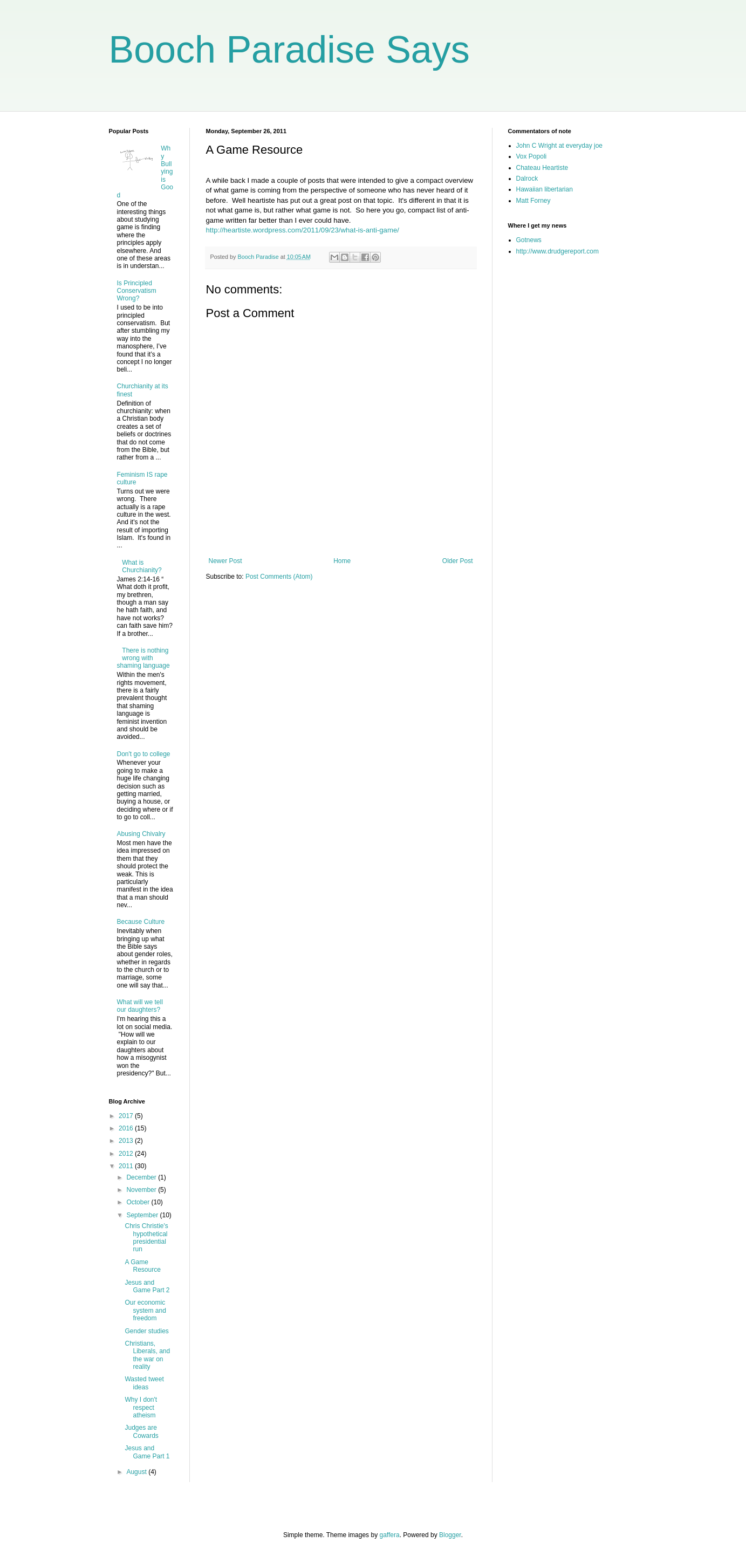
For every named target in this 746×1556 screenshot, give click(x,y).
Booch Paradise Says (289, 50)
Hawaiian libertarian (544, 189)
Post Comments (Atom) (279, 576)
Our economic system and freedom (145, 1310)
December (142, 1177)
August (137, 1472)
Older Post (457, 561)
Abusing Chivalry (141, 834)
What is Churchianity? (141, 566)
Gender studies (146, 1331)
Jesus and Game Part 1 (147, 1451)
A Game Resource (142, 1265)
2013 (127, 1140)
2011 (127, 1166)
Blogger (450, 1535)
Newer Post (225, 561)
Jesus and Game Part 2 (147, 1286)
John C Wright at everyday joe (559, 145)
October (138, 1202)
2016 (127, 1128)
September (143, 1215)
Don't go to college (143, 754)
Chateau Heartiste (542, 168)
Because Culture (141, 922)
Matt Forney (533, 200)
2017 (127, 1116)
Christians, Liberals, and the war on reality (147, 1355)
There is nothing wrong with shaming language (143, 658)
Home (342, 561)
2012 (127, 1153)
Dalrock (527, 178)
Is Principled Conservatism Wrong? (136, 291)
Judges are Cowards (141, 1431)
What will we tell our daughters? (140, 1005)
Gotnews (529, 240)
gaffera (389, 1535)
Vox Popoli (531, 156)
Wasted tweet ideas (144, 1382)
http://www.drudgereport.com (557, 251)
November (142, 1190)
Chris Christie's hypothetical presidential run (146, 1237)
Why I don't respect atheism (141, 1407)
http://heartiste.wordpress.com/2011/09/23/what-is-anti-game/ (302, 230)
